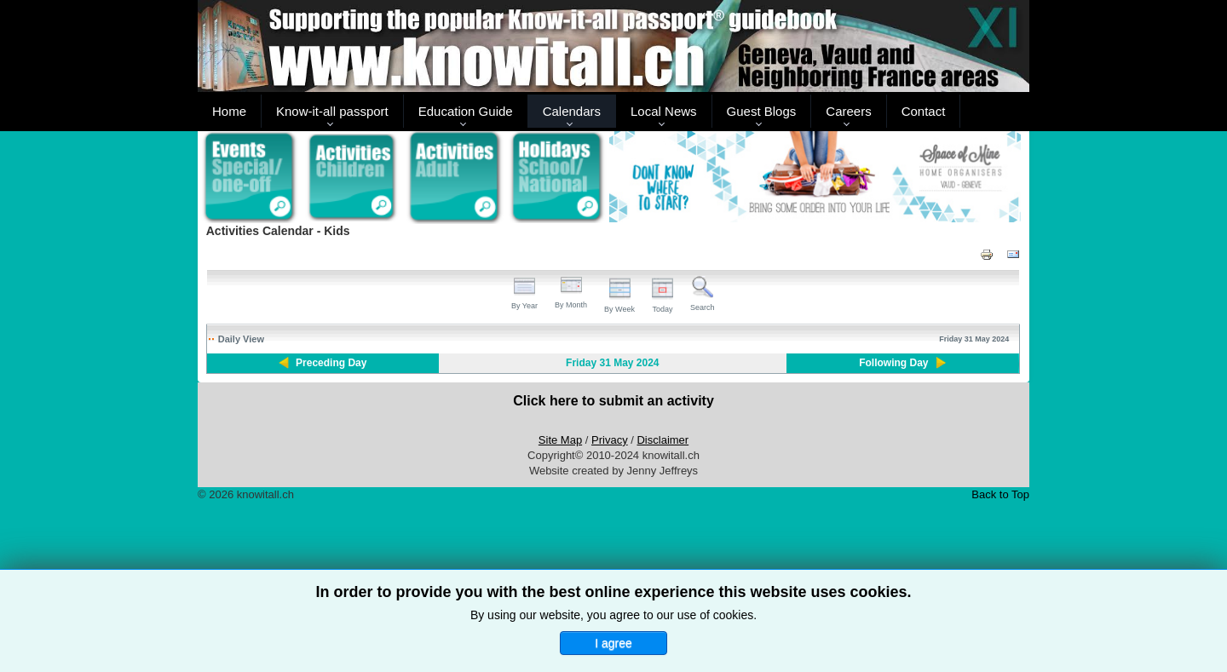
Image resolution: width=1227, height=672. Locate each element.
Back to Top (1000, 494)
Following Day (893, 363)
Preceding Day (331, 363)
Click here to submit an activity (613, 400)
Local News (664, 111)
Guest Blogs (762, 111)
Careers (848, 111)
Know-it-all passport (332, 111)
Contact (924, 111)
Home (229, 111)
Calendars (572, 111)
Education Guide (465, 111)
